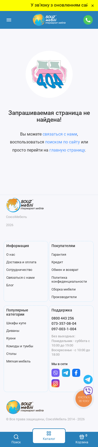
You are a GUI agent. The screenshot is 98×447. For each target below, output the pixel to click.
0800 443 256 (62, 318)
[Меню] (9, 20)
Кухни (11, 338)
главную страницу (67, 150)
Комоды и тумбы (19, 346)
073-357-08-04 (63, 323)
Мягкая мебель (18, 361)
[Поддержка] (88, 20)
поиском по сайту (62, 141)
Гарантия (58, 254)
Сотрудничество (19, 270)
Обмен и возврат (64, 270)
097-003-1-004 (63, 329)
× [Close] (92, 5)
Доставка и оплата (21, 262)
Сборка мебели (63, 289)
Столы (11, 354)
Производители (64, 297)
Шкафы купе (16, 323)
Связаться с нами (20, 278)
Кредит (57, 262)
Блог (10, 285)
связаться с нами (60, 134)
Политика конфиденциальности (69, 280)
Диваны (12, 331)
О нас (10, 254)
